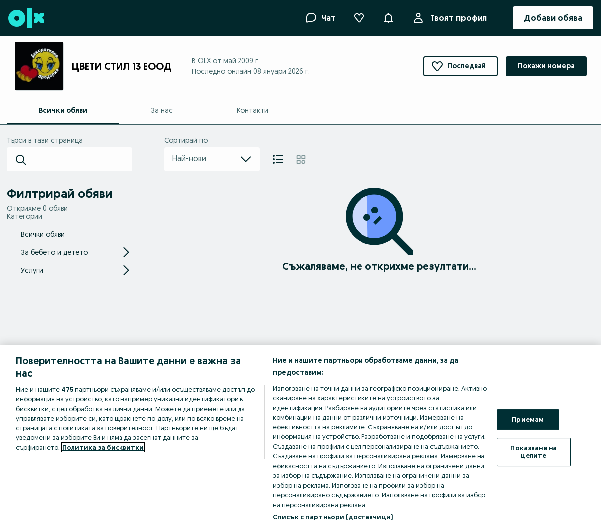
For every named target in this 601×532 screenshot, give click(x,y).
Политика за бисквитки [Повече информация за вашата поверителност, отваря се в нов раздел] (103, 447)
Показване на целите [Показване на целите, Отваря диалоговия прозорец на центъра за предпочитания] (533, 452)
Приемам (528, 419)
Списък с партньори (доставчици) (333, 517)
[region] (300, 438)
